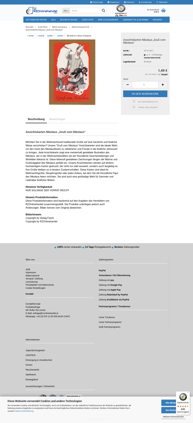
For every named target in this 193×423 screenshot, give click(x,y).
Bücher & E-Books (69, 20)
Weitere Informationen (173, 416)
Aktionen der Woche (36, 20)
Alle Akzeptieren (173, 403)
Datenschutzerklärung (23, 411)
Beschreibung (36, 119)
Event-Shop (87, 20)
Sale (53, 20)
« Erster (30, 36)
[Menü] (188, 393)
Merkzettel (161, 2)
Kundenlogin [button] (145, 2)
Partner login (96, 2)
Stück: (126, 79)
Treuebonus (113, 2)
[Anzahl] (145, 84)
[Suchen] (103, 10)
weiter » (50, 36)
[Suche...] (66, 10)
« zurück (40, 36)
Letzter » (61, 36)
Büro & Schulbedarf (108, 20)
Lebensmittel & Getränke (135, 20)
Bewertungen (57, 119)
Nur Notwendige (173, 410)
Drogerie (157, 20)
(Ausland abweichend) (152, 58)
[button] (129, 2)
